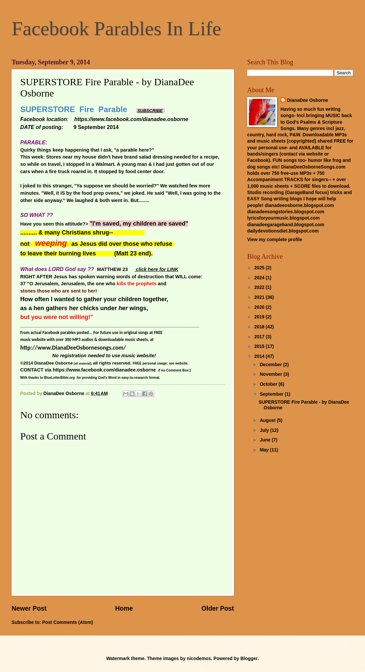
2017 (260, 336)
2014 (260, 356)
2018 (260, 326)
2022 (260, 287)
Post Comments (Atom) (67, 622)
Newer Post (29, 608)
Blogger (249, 658)
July (265, 430)
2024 (260, 277)
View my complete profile (274, 239)
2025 (260, 267)
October (269, 384)
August (268, 420)
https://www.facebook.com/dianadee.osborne (104, 369)
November (271, 374)
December (271, 364)
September (272, 394)
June (266, 439)
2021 (260, 297)
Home (124, 608)
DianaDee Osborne (307, 100)
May (265, 449)
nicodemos (199, 658)
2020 (260, 307)
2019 (260, 316)
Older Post (217, 608)
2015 (260, 346)
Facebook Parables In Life (116, 28)
